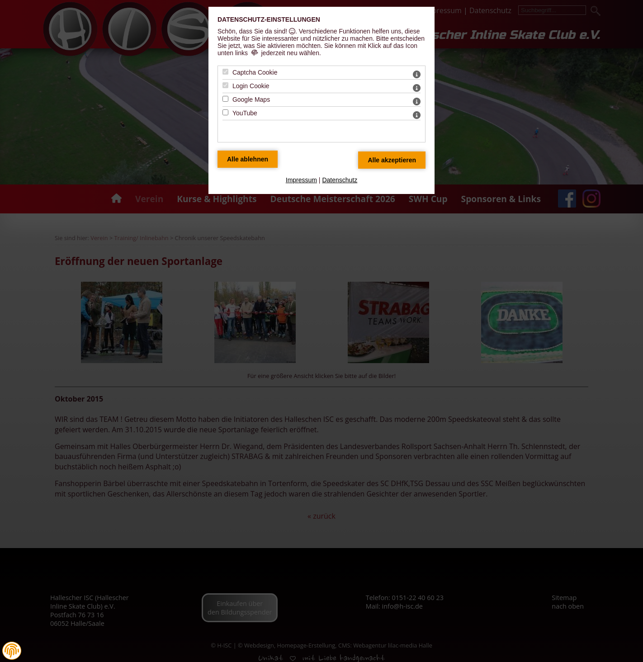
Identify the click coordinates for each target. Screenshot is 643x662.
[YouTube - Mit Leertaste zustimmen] (225, 112)
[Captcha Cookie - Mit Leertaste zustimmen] (225, 72)
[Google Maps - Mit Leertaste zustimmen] (225, 99)
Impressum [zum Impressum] (301, 180)
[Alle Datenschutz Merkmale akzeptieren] (392, 160)
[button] (11, 651)
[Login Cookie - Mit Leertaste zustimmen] (225, 85)
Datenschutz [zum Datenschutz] (339, 180)
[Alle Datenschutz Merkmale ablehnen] (247, 159)
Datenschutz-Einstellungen (268, 19)
